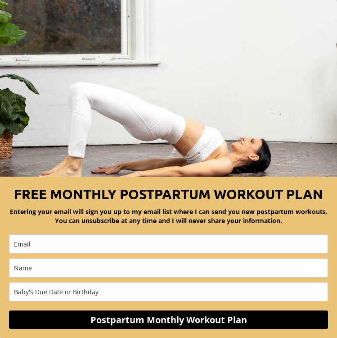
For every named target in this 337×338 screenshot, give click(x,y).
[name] (168, 268)
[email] (168, 244)
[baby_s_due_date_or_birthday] (168, 291)
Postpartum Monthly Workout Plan (168, 320)
